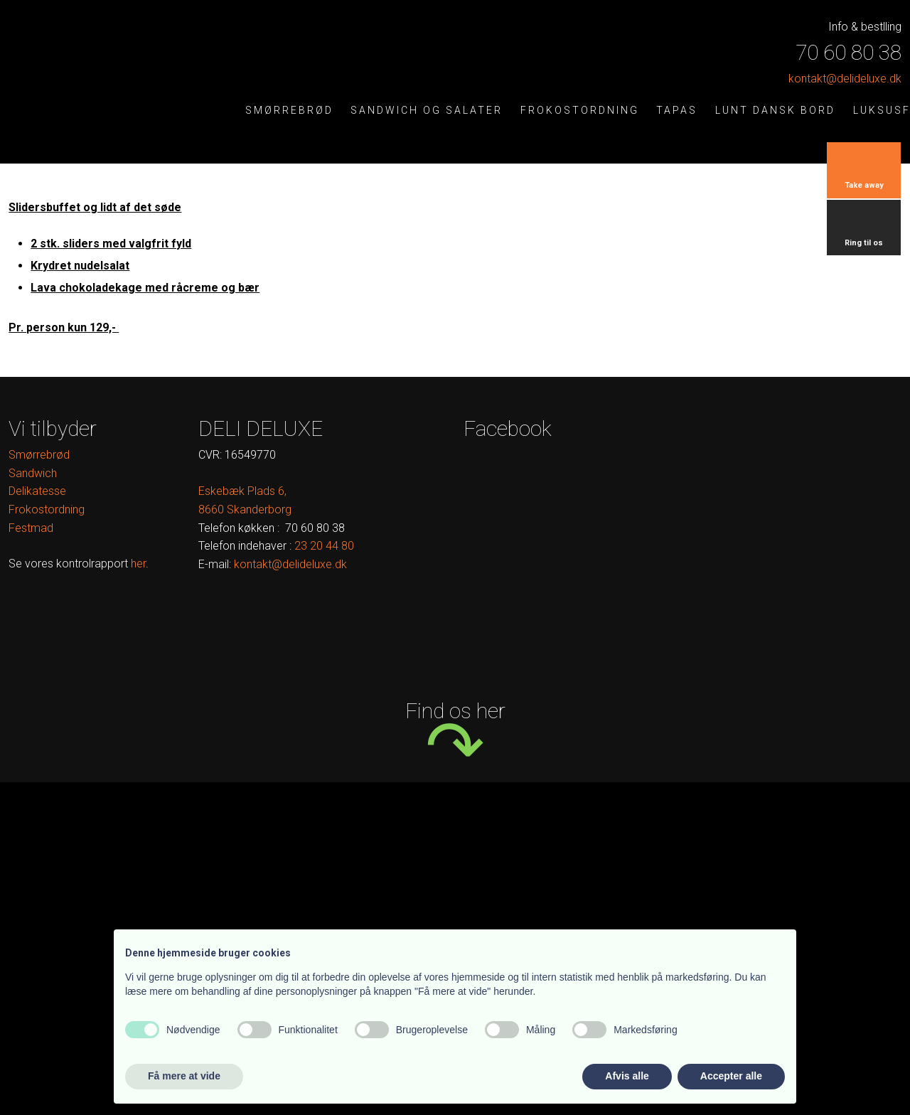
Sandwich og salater (426, 110)
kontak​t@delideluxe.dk (844, 78)
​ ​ (324, 546)
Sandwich (33, 473)
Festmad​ (31, 528)
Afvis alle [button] (626, 1076)
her (138, 563)
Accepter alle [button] (731, 1076)
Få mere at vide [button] (184, 1076)
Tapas (676, 110)
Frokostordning (579, 110)
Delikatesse (37, 491)
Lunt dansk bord (775, 110)
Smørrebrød (289, 110)
